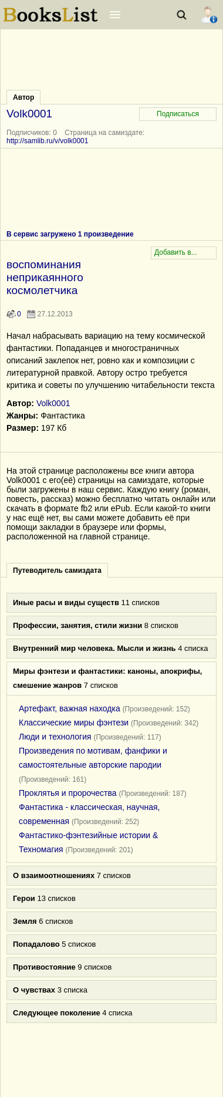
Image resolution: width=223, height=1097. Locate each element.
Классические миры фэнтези (74, 722)
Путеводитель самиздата (57, 570)
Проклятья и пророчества (68, 793)
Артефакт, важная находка (69, 708)
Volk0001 (53, 403)
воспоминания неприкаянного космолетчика (44, 277)
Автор (23, 97)
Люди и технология (55, 736)
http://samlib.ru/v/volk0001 (47, 141)
